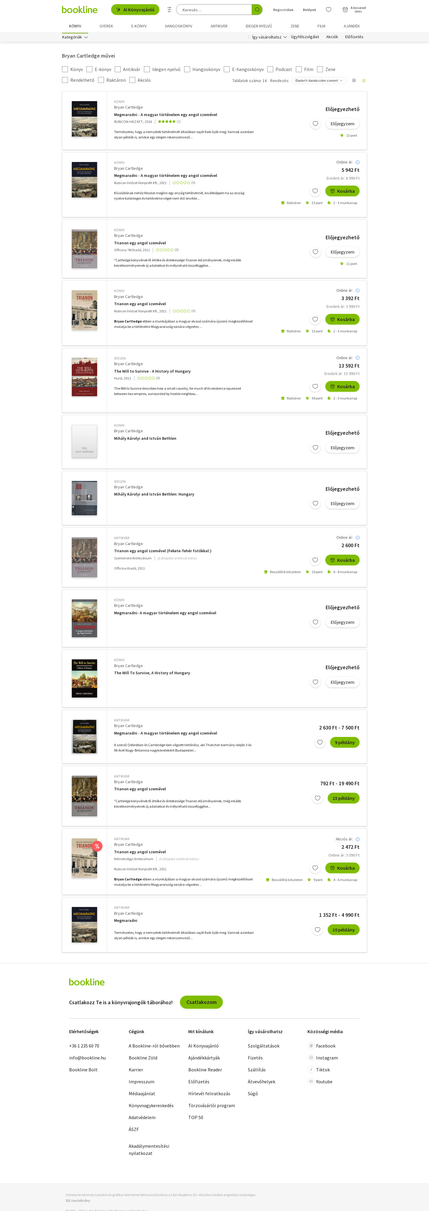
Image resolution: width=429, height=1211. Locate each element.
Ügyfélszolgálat (305, 38)
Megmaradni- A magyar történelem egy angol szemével (165, 614)
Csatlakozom (201, 1003)
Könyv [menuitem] (75, 26)
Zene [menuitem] (294, 26)
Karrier (136, 1070)
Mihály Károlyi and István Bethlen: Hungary (154, 495)
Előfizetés (354, 38)
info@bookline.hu (87, 1059)
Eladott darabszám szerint (317, 81)
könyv (119, 103)
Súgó (253, 1094)
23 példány (343, 799)
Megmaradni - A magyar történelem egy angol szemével (165, 115)
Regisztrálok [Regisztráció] (283, 9)
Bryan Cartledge (128, 108)
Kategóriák (72, 38)
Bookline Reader (205, 1070)
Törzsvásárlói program (211, 1106)
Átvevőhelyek (261, 1082)
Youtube (319, 1082)
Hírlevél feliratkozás (209, 1094)
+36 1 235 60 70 (84, 1047)
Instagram (322, 1058)
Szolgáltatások (263, 1047)
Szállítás (257, 1070)
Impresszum (141, 1082)
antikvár (121, 539)
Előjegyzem (343, 125)
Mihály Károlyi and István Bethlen (145, 439)
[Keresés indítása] (257, 9)
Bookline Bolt (83, 1070)
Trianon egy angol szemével (140, 243)
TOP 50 (195, 1118)
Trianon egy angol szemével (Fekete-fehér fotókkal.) (163, 552)
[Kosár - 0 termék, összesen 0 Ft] (354, 9)
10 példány (343, 931)
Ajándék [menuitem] (352, 26)
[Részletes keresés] (169, 9)
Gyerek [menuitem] (106, 26)
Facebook (321, 1046)
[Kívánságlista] (328, 9)
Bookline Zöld (143, 1059)
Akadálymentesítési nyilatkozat (149, 1150)
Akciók (332, 38)
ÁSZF (134, 1130)
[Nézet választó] (354, 81)
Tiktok (318, 1070)
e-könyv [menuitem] (139, 26)
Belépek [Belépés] (309, 9)
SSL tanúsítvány (78, 1201)
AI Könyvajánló (135, 10)
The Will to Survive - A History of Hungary (152, 372)
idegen (120, 359)
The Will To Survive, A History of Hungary (152, 674)
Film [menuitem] (321, 26)
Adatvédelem (142, 1118)
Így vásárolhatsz (267, 38)
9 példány (345, 743)
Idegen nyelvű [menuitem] (259, 26)
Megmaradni (125, 921)
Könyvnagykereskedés (151, 1106)
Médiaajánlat (142, 1094)
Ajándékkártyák (204, 1059)
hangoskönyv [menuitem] (178, 26)
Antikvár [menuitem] (219, 26)
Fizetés (255, 1059)
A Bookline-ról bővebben (154, 1047)
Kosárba (342, 192)
